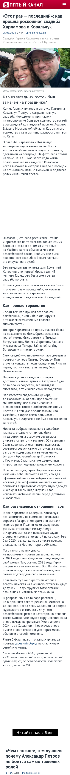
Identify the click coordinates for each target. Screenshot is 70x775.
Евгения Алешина (36, 32)
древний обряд (26, 643)
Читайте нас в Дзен (35, 732)
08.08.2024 (9, 32)
